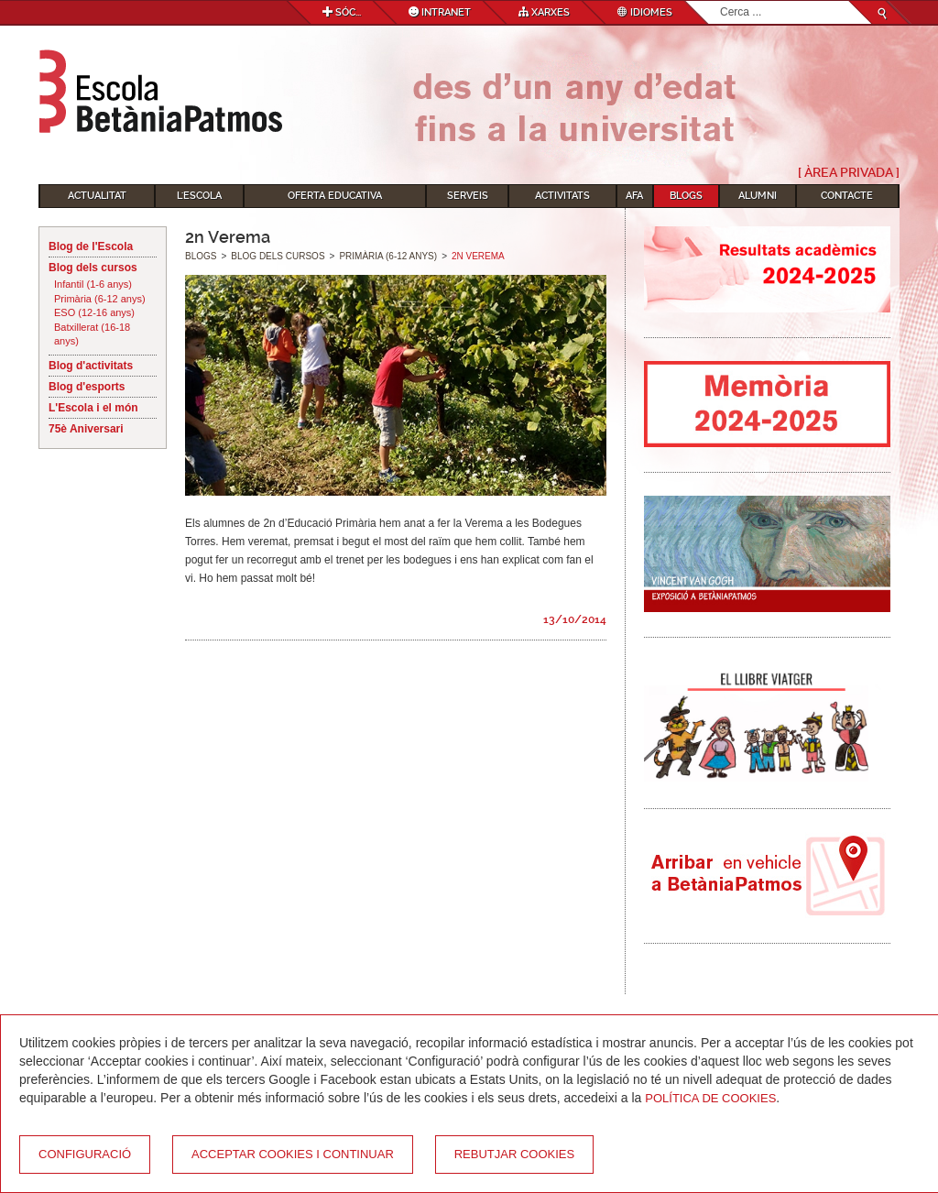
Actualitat (97, 196)
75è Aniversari (86, 428)
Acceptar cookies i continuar (292, 1154)
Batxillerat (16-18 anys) (92, 334)
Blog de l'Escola (91, 246)
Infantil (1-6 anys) (93, 284)
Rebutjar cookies (514, 1154)
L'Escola (199, 196)
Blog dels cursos (93, 267)
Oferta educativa (335, 196)
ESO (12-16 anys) (94, 312)
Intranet (440, 12)
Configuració (84, 1154)
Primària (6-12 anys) (100, 298)
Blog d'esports (87, 386)
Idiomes (644, 12)
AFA (634, 196)
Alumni (757, 196)
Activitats (562, 196)
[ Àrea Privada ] (849, 172)
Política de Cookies (710, 1098)
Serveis (467, 196)
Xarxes (544, 12)
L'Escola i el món (93, 407)
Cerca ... (720, 1)
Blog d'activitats (91, 365)
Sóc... (341, 12)
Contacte (847, 196)
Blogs (686, 196)
